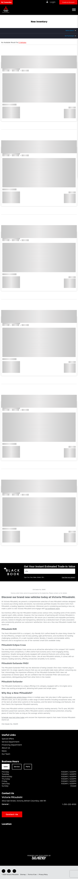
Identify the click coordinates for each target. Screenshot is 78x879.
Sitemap (23, 874)
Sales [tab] (6, 767)
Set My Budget (69, 35)
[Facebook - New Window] (3, 871)
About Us (6, 748)
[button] (6, 2)
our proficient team (52, 609)
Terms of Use (32, 874)
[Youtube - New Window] (9, 871)
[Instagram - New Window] (14, 871)
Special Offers (8, 739)
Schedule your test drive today (13, 717)
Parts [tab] (28, 767)
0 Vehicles (22, 42)
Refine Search (70, 30)
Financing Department (12, 745)
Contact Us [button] (12, 814)
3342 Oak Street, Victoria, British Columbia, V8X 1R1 (25, 801)
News (4, 751)
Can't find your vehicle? (68, 577)
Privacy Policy (43, 874)
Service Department (10, 742)
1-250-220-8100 (69, 804)
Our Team (6, 754)
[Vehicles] (49, 571)
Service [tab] (17, 767)
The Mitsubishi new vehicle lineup (14, 697)
